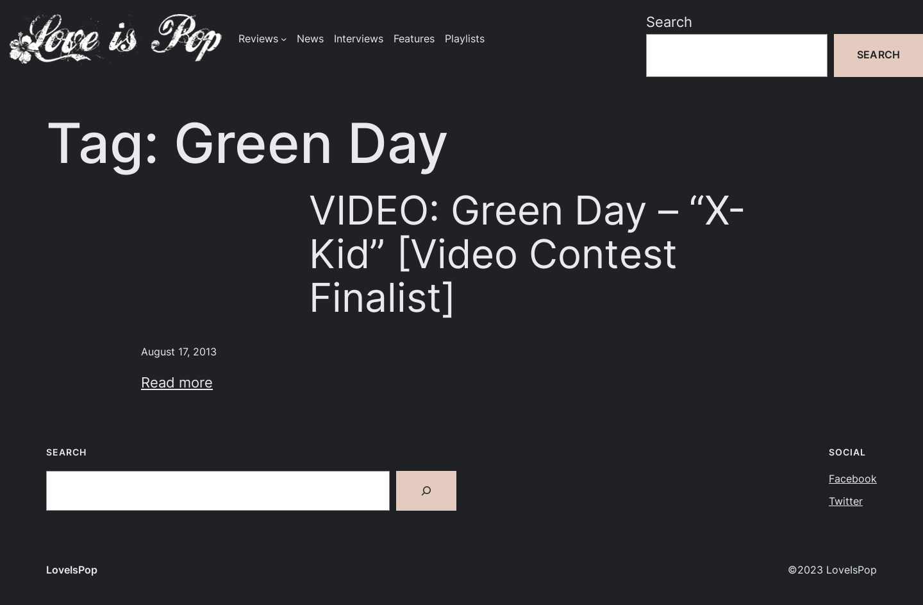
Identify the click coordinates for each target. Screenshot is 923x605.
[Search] (426, 491)
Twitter (846, 501)
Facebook (853, 479)
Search (669, 21)
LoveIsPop (71, 570)
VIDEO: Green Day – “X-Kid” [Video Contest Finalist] (527, 254)
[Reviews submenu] (284, 39)
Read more (177, 382)
